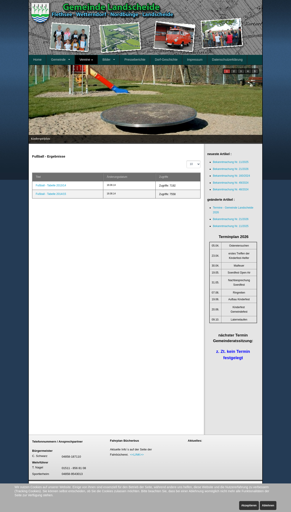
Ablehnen (268, 505)
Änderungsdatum (117, 176)
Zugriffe (163, 176)
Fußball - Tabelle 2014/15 (51, 194)
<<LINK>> (137, 454)
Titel (38, 176)
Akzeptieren (249, 505)
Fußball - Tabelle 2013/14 (51, 185)
